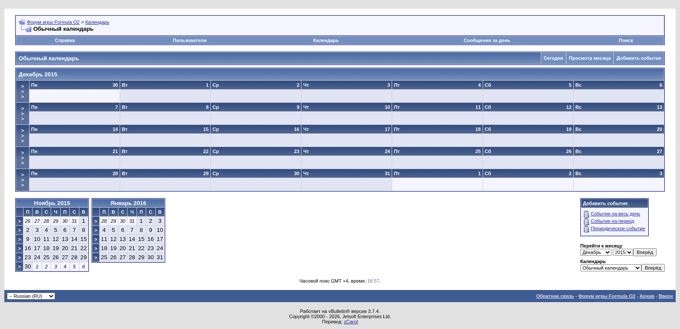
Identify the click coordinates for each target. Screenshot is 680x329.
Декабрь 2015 (38, 74)
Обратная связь (555, 296)
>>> (22, 91)
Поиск (626, 40)
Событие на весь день (615, 213)
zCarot (351, 321)
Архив (647, 296)
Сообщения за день (487, 40)
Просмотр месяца (590, 58)
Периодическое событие (618, 228)
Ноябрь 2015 (52, 203)
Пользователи (190, 40)
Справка (65, 40)
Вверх (666, 296)
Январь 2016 (129, 203)
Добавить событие (638, 58)
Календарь (97, 22)
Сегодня (553, 58)
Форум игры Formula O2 (53, 22)
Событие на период (612, 221)
